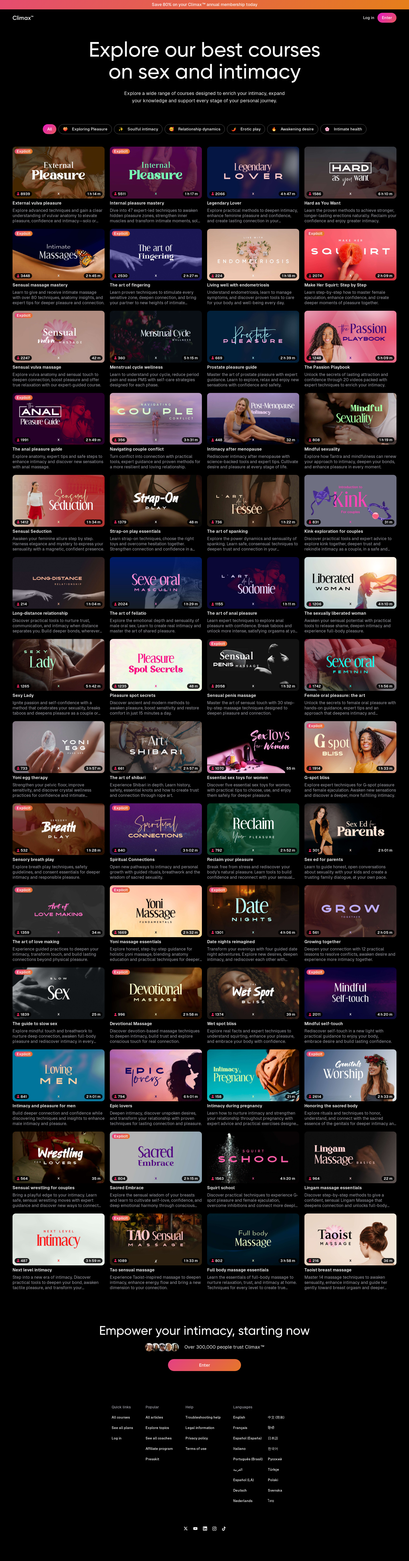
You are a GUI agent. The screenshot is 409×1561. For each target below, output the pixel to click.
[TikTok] (224, 1528)
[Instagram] (214, 1528)
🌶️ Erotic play (246, 129)
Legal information (199, 1428)
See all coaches (159, 1438)
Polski (273, 1480)
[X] (185, 1528)
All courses (121, 1417)
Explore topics (157, 1428)
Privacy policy (196, 1438)
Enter (387, 17)
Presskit (152, 1459)
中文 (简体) (276, 1417)
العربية (238, 1470)
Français (240, 1428)
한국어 (273, 1449)
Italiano (239, 1449)
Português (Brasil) (248, 1459)
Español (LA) (243, 1480)
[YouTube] (195, 1528)
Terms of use (196, 1449)
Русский (275, 1459)
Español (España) (247, 1438)
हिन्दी (271, 1428)
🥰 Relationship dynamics (194, 129)
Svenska (275, 1490)
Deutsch (240, 1490)
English (239, 1417)
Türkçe (273, 1470)
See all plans (122, 1428)
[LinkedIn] (205, 1528)
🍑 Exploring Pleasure (85, 129)
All (49, 129)
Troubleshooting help (203, 1417)
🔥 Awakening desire (293, 129)
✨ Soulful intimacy (138, 129)
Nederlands (242, 1501)
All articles (154, 1417)
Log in (368, 17)
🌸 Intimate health (343, 129)
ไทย (271, 1501)
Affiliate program (159, 1449)
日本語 (273, 1438)
